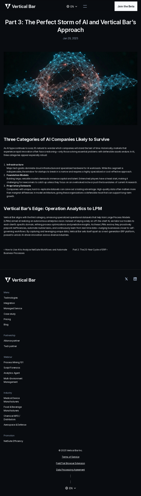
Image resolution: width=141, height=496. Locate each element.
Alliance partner (12, 340)
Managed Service (13, 308)
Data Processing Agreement (70, 469)
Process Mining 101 (13, 362)
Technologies (11, 297)
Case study (10, 314)
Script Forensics (12, 367)
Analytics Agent (12, 373)
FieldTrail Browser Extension (70, 463)
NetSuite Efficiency (13, 441)
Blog (6, 324)
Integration (9, 303)
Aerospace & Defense (15, 424)
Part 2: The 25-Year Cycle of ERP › (90, 249)
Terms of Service (70, 456)
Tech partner (10, 346)
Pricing (7, 319)
